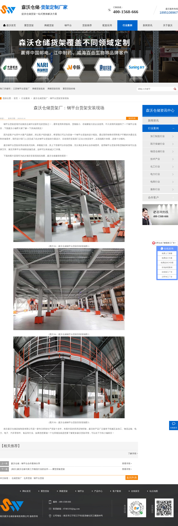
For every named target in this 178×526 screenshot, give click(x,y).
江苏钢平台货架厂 (21, 89)
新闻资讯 (147, 25)
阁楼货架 (49, 25)
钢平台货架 (39, 478)
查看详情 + (127, 463)
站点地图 (154, 491)
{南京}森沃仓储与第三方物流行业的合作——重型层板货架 (38, 469)
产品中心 (98, 491)
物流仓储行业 (157, 151)
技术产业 (155, 159)
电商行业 (155, 181)
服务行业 (155, 189)
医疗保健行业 (157, 144)
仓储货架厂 (17, 478)
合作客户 (153, 197)
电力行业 (155, 174)
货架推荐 (87, 25)
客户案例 (117, 491)
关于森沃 (168, 25)
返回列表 (132, 118)
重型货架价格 (69, 89)
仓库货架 (28, 478)
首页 (16, 98)
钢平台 (68, 25)
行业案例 (127, 25)
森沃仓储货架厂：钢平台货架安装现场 (51, 98)
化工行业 (155, 166)
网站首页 (26, 491)
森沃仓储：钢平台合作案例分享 (25, 463)
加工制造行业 (157, 136)
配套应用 (107, 25)
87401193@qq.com (71, 509)
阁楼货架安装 (54, 89)
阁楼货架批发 (38, 89)
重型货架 (29, 25)
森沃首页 (11, 25)
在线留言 (135, 491)
